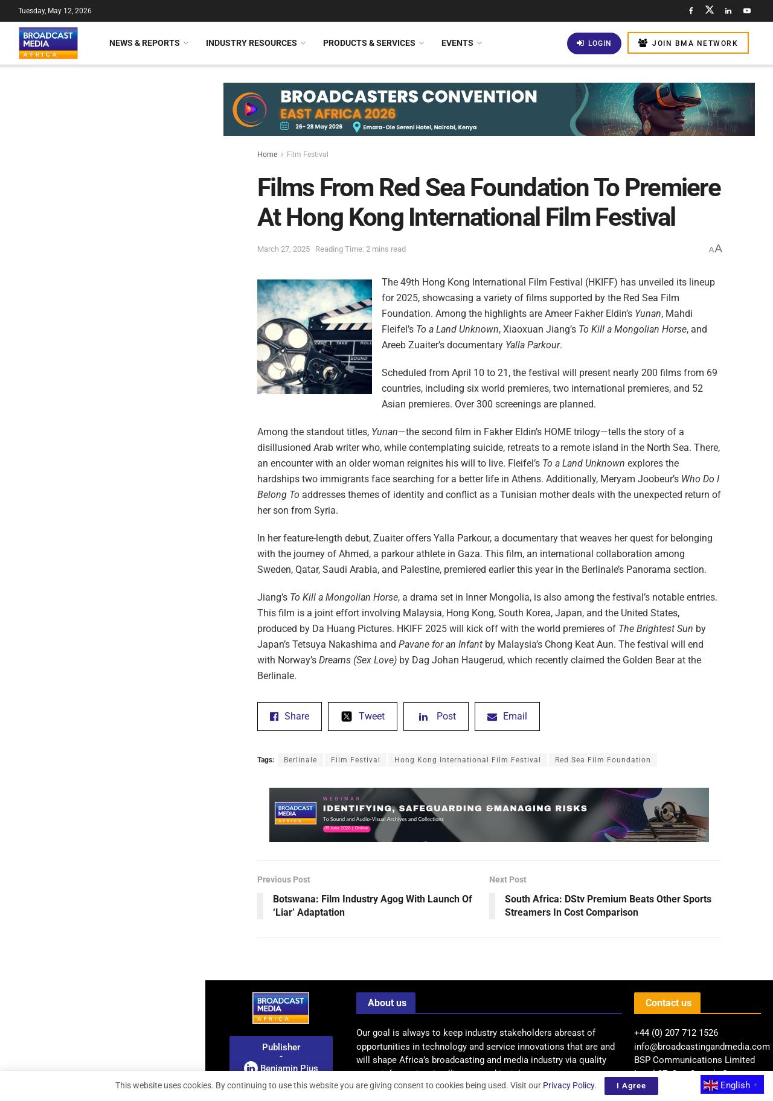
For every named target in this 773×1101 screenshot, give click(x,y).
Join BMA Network (688, 43)
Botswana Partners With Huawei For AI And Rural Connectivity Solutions (124, 773)
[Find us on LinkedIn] (728, 11)
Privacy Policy (568, 1085)
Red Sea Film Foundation (603, 760)
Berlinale (300, 760)
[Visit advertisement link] (102, 525)
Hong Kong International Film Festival (467, 760)
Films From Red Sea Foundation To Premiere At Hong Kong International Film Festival (98, 123)
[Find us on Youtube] (747, 11)
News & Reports (144, 43)
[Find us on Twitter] (709, 11)
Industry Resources (251, 43)
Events (457, 43)
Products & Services (369, 43)
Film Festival (308, 154)
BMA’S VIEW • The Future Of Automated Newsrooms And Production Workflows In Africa (121, 637)
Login (594, 43)
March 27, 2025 (283, 249)
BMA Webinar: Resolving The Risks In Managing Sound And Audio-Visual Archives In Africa (127, 985)
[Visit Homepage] (48, 43)
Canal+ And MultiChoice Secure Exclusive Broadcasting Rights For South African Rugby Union (127, 705)
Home (267, 154)
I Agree (631, 1085)
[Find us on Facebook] (691, 11)
